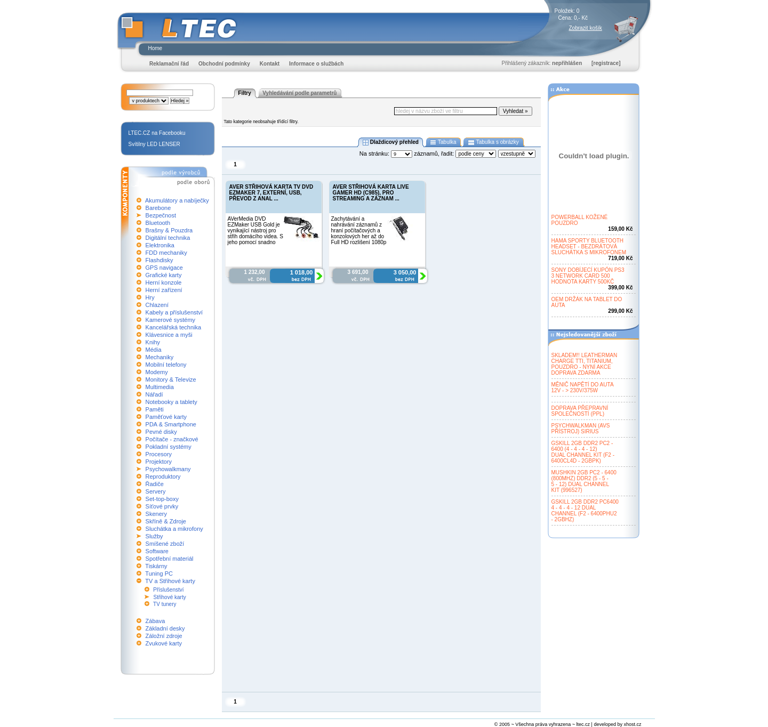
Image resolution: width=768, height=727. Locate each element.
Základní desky (165, 628)
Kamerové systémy (171, 320)
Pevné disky (161, 432)
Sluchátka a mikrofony (174, 529)
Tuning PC (159, 573)
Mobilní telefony (166, 364)
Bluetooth (158, 223)
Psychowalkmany (168, 469)
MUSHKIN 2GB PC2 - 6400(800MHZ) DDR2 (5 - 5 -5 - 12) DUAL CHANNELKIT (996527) (584, 481)
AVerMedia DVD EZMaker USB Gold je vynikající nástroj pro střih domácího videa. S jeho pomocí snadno (256, 230)
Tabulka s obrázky (493, 142)
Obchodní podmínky (224, 64)
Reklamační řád (169, 64)
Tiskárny (156, 566)
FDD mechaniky (166, 252)
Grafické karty (164, 275)
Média (154, 349)
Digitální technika (168, 238)
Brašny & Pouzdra (169, 230)
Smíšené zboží (165, 543)
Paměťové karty (166, 417)
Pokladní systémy (168, 446)
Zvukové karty (164, 643)
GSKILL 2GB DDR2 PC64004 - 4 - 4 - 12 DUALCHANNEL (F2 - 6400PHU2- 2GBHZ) (585, 510)
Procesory (159, 454)
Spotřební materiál (170, 558)
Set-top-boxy (162, 499)
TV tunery (164, 604)
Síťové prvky (162, 506)
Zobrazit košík (585, 28)
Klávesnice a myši (169, 335)
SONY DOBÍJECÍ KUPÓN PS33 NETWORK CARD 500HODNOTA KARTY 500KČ (588, 276)
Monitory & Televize (171, 379)
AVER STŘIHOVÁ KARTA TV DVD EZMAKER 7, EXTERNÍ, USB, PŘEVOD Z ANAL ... (271, 192)
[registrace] (605, 63)
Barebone (158, 208)
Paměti (155, 409)
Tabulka (443, 142)
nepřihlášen (567, 63)
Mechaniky (160, 357)
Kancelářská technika (174, 327)
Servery (156, 491)
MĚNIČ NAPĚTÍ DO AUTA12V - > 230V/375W (582, 387)
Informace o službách (316, 64)
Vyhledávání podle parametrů (299, 93)
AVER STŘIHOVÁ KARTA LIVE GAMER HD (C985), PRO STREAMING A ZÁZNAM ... (371, 192)
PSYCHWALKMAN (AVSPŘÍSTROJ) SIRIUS (580, 428)
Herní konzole (164, 282)
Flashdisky (159, 260)
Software (157, 551)
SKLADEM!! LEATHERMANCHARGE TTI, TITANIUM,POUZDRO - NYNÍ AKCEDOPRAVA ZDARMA (584, 364)
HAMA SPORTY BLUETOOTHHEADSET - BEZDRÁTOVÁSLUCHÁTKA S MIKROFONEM (589, 246)
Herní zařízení (164, 290)
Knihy (153, 342)
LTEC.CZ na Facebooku (157, 133)
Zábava (155, 621)
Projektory (159, 461)
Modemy (157, 372)
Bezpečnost (161, 215)
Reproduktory (163, 476)
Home (155, 48)
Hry (150, 297)
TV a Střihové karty (170, 581)
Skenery (156, 514)
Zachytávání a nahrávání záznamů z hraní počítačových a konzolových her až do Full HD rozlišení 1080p (359, 230)
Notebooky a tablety (171, 402)
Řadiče (155, 484)
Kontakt (269, 64)
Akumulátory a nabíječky (177, 200)
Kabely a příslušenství (174, 312)
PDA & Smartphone (171, 424)
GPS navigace (164, 267)
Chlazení (157, 305)
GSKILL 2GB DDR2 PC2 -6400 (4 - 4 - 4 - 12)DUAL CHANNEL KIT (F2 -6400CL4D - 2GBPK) (583, 452)
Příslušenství (168, 590)
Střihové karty (170, 597)
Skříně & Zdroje (166, 521)
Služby (154, 536)
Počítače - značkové (172, 439)
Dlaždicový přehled (390, 142)
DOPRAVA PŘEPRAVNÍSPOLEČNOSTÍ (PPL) (580, 411)
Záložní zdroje (164, 636)
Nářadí (154, 394)
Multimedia (160, 387)
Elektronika (160, 245)
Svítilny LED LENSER (154, 144)
